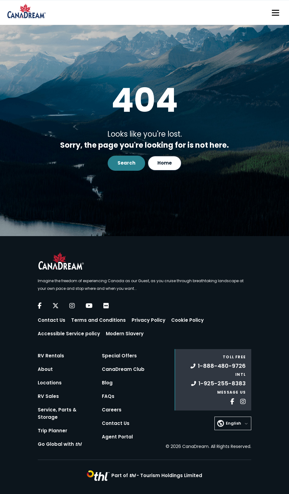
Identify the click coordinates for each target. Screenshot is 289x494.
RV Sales (48, 396)
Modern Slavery (125, 333)
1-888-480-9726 (218, 366)
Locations (50, 382)
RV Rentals (51, 355)
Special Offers (119, 355)
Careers (111, 409)
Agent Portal (117, 437)
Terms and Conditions (98, 320)
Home (164, 163)
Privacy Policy (148, 320)
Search (126, 163)
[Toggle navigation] (275, 12)
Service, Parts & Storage (57, 413)
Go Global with (59, 444)
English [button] (233, 423)
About (45, 369)
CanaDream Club (123, 369)
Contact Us (51, 320)
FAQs (108, 396)
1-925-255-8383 (218, 383)
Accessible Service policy (69, 333)
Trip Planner (52, 430)
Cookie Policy (187, 320)
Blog (107, 382)
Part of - (156, 475)
